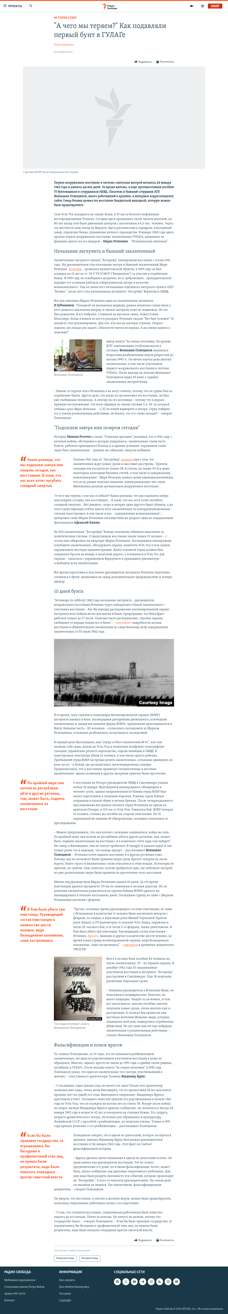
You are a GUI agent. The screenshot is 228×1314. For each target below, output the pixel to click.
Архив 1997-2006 (14, 1293)
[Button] (143, 62)
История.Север (65, 18)
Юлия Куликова (64, 44)
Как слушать (67, 1280)
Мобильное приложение (20, 1280)
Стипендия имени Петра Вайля (24, 1287)
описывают (123, 623)
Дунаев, (93, 936)
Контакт (9, 1300)
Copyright (65, 1300)
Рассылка (65, 1293)
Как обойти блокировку (74, 1287)
